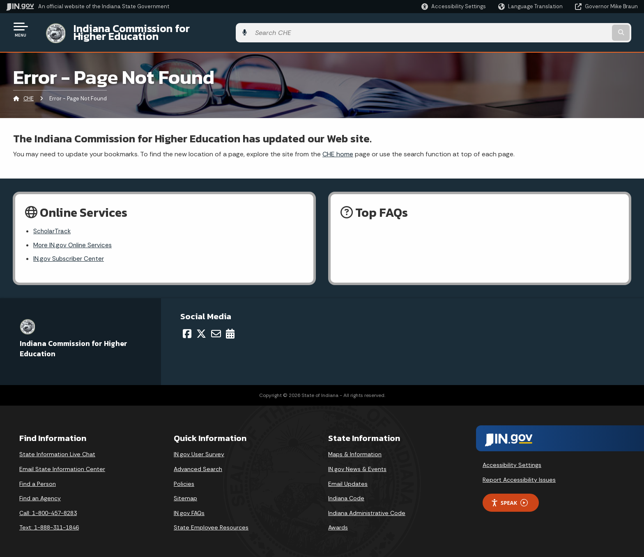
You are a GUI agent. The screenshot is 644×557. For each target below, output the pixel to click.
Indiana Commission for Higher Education (167, 29)
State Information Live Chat (57, 450)
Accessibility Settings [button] (512, 460)
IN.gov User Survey (199, 450)
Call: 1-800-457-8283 (48, 508)
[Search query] (564, 29)
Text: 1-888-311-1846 (49, 523)
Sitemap (185, 493)
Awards (338, 523)
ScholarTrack (52, 225)
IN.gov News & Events (357, 464)
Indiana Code (346, 493)
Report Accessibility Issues (519, 475)
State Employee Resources (211, 523)
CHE (28, 92)
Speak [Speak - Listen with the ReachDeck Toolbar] (509, 498)
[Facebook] (187, 329)
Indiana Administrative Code (366, 508)
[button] (453, 6)
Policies (184, 479)
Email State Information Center (62, 464)
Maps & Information (355, 450)
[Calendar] (230, 329)
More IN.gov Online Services (74, 240)
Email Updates (348, 479)
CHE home (337, 147)
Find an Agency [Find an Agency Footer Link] (40, 493)
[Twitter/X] (201, 329)
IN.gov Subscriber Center (69, 254)
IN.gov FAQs (189, 508)
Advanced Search (198, 464)
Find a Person (37, 479)
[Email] (216, 329)
